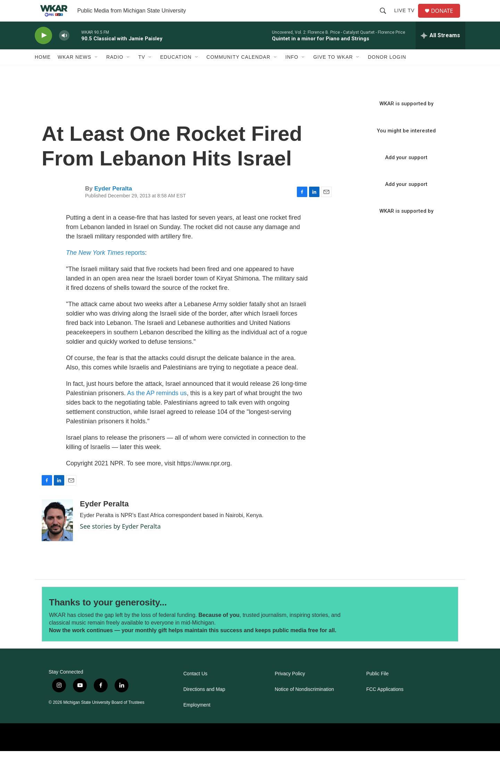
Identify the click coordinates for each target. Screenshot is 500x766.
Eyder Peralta (113, 203)
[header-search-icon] (385, 18)
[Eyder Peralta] (57, 535)
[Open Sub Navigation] (96, 72)
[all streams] (440, 50)
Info (291, 72)
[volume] (64, 50)
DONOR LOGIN (387, 72)
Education (175, 72)
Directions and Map (204, 704)
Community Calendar (238, 72)
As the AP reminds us (157, 408)
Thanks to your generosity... (108, 617)
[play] (43, 51)
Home (43, 72)
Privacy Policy (290, 688)
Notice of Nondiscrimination (304, 704)
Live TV (407, 18)
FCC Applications (384, 704)
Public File (377, 688)
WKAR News (74, 72)
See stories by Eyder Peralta (120, 541)
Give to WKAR (333, 72)
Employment (196, 720)
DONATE (446, 18)
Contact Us (195, 688)
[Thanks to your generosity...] (409, 629)
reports (105, 267)
